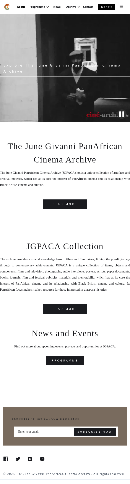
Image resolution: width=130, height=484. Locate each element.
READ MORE (65, 204)
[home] (6, 6)
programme (65, 360)
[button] (122, 6)
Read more (65, 309)
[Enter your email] (66, 432)
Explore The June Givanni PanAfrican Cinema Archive (62, 68)
